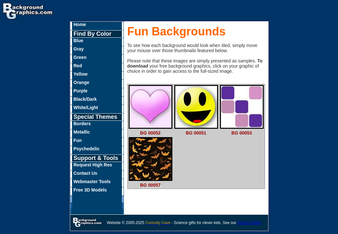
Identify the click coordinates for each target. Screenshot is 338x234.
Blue (78, 40)
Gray (79, 48)
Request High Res (93, 164)
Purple (81, 90)
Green (80, 57)
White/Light (86, 107)
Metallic (82, 132)
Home (80, 24)
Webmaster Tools (92, 181)
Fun (78, 140)
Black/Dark (85, 99)
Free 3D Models (90, 189)
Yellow (81, 74)
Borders (82, 123)
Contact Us (85, 173)
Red (78, 65)
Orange (81, 82)
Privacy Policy (249, 222)
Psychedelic (87, 148)
